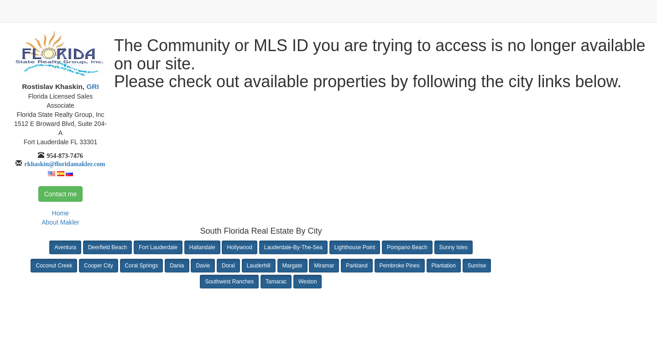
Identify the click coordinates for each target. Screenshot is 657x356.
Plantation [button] (444, 265)
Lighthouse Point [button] (354, 247)
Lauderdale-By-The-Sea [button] (293, 247)
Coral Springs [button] (141, 265)
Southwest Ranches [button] (229, 281)
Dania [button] (177, 265)
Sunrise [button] (477, 265)
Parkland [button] (356, 265)
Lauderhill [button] (259, 265)
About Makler (60, 222)
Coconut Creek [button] (54, 265)
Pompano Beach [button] (407, 247)
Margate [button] (292, 265)
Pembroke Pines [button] (400, 265)
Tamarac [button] (276, 281)
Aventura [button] (65, 247)
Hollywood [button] (239, 247)
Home (60, 213)
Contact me (60, 194)
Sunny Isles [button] (453, 247)
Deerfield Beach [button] (107, 247)
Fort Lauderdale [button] (158, 247)
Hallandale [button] (202, 247)
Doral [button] (228, 265)
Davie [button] (203, 265)
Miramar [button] (324, 265)
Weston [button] (307, 281)
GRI (91, 86)
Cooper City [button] (98, 265)
